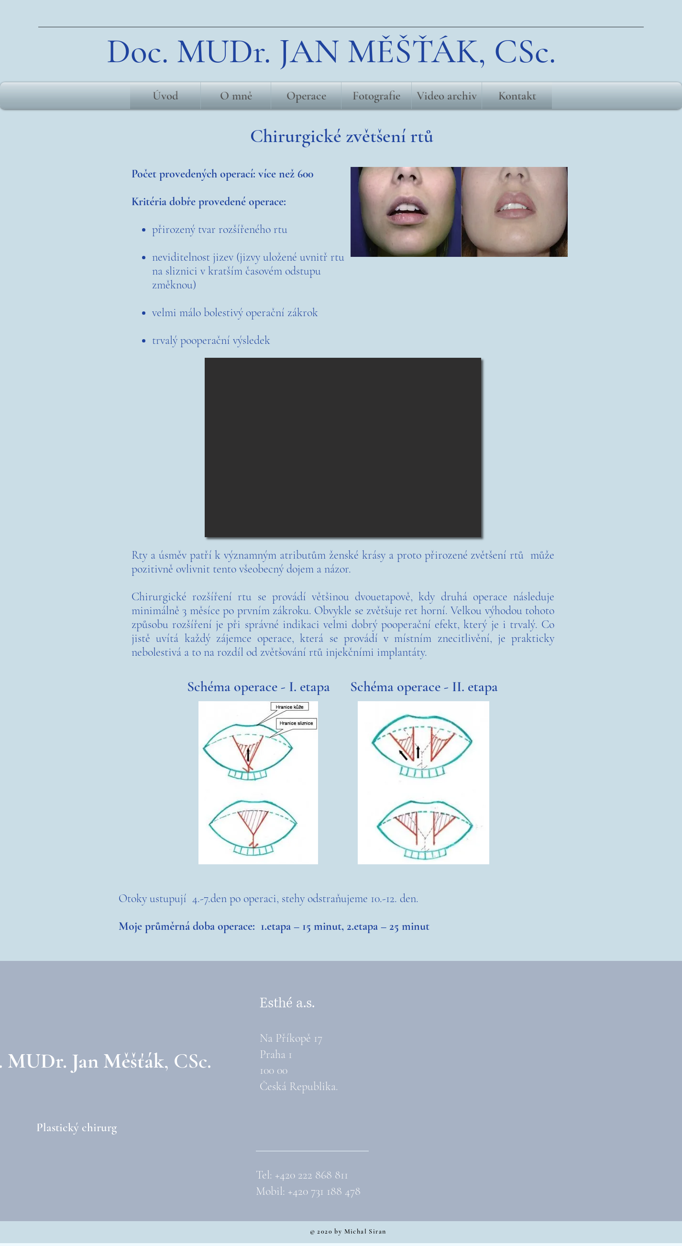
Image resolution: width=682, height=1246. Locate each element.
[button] (343, 447)
